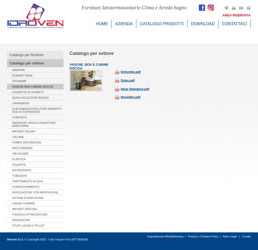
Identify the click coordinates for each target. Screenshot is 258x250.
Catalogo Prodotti (162, 24)
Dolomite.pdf (128, 72)
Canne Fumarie (23, 203)
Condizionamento (26, 186)
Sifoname (19, 81)
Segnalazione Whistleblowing (165, 236)
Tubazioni (19, 175)
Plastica (18, 159)
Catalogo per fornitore (27, 55)
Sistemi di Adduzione (28, 197)
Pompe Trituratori (26, 142)
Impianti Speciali (24, 208)
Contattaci (234, 24)
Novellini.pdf (127, 97)
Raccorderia (22, 148)
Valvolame (20, 153)
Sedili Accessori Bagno (30, 97)
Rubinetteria (22, 75)
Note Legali (230, 236)
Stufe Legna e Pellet (28, 225)
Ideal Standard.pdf (132, 89)
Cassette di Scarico (28, 92)
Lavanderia (20, 103)
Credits (246, 236)
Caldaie (18, 136)
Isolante (19, 164)
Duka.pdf (125, 80)
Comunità (19, 117)
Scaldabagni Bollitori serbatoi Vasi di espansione (36, 110)
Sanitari (18, 70)
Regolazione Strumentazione (35, 192)
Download (203, 24)
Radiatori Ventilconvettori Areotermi (33, 124)
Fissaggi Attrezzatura (29, 214)
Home (102, 24)
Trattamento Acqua (27, 181)
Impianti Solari (23, 131)
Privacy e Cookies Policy (203, 236)
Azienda (124, 24)
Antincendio (21, 170)
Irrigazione (21, 220)
